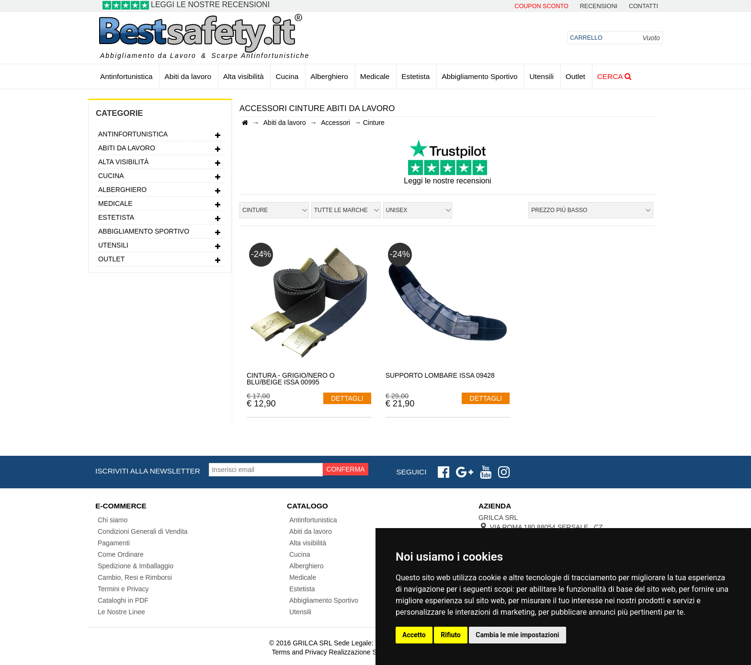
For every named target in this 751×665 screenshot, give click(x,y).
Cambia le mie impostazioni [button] (517, 635)
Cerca (614, 76)
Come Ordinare (121, 554)
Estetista (415, 76)
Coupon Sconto (541, 6)
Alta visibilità (243, 76)
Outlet (575, 76)
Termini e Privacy (123, 589)
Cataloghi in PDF (123, 600)
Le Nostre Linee (121, 612)
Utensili (541, 76)
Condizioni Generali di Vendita (143, 531)
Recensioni (598, 6)
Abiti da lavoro (187, 76)
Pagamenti (114, 543)
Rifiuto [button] (451, 635)
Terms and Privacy (299, 652)
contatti (643, 6)
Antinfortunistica (126, 76)
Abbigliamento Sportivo (479, 76)
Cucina (286, 76)
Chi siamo (112, 520)
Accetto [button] (414, 635)
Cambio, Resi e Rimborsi (135, 577)
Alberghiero (329, 76)
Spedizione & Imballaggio (135, 566)
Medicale (375, 76)
